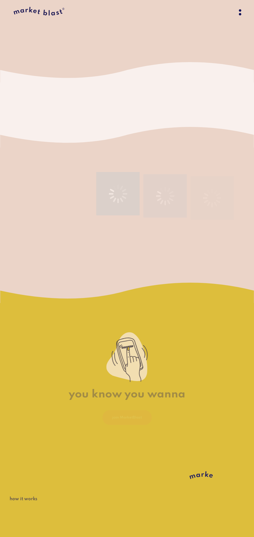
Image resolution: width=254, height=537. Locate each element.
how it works (20, 499)
